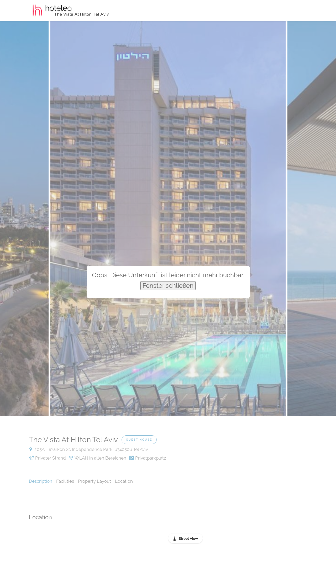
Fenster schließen (168, 285)
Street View (188, 539)
